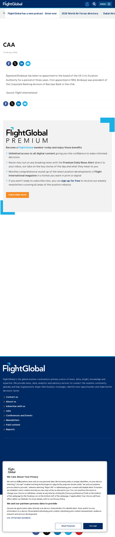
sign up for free (70, 181)
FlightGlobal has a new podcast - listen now (32, 14)
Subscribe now (17, 195)
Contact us (12, 397)
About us (11, 402)
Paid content (13, 425)
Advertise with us (15, 406)
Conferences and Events (19, 416)
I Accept (93, 526)
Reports (10, 429)
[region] (54, 496)
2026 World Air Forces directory (80, 14)
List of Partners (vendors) (18, 518)
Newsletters (12, 420)
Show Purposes (68, 526)
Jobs (8, 411)
